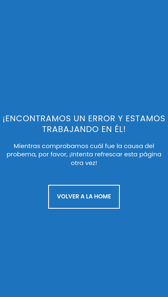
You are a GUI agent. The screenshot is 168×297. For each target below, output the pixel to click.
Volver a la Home (84, 196)
